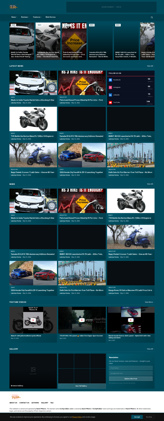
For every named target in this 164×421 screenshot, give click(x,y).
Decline (149, 417)
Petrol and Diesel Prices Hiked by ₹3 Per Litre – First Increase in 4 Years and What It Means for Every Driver (82, 101)
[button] (33, 325)
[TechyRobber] (13, 7)
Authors (35, 403)
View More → (150, 302)
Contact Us (24, 403)
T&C (52, 403)
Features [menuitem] (37, 17)
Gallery (44, 403)
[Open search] (152, 17)
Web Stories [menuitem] (51, 17)
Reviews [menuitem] (25, 17)
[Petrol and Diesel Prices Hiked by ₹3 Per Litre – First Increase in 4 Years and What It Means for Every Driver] (74, 41)
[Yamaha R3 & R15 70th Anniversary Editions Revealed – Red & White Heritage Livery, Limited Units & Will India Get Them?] (100, 41)
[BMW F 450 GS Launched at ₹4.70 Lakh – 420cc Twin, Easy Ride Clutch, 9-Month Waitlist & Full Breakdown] (126, 41)
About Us (13, 403)
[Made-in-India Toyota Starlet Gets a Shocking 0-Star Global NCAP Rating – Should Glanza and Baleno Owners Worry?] (21, 41)
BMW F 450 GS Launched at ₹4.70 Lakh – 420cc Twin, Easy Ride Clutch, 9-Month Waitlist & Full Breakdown (130, 137)
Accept (137, 417)
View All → (151, 66)
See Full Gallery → (82, 386)
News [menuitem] (14, 17)
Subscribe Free (130, 379)
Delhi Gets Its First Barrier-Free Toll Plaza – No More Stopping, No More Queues (130, 173)
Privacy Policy (77, 417)
